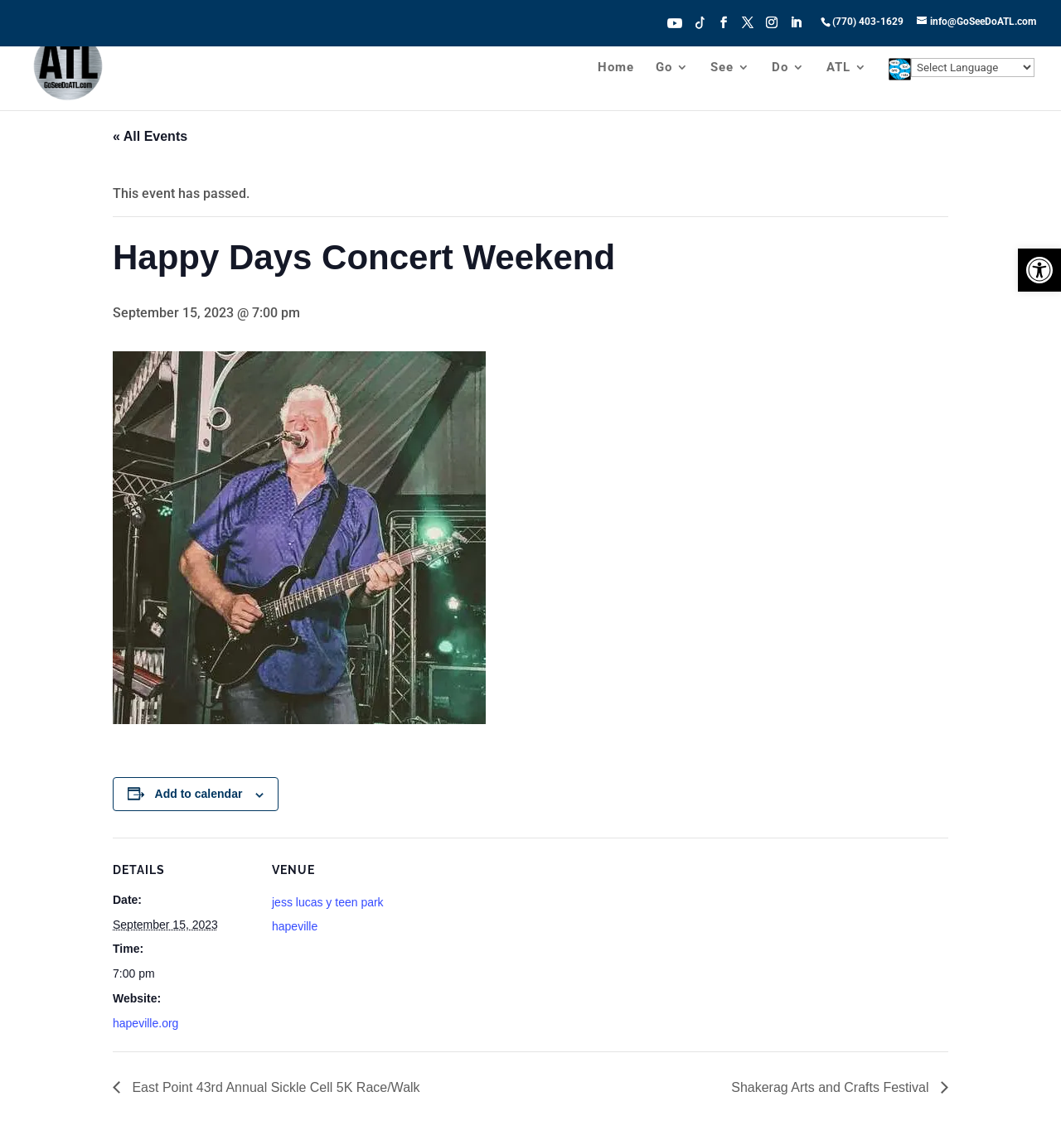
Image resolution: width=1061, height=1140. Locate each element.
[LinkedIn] (796, 27)
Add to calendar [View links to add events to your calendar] (199, 793)
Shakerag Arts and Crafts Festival (832, 1087)
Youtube (674, 21)
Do (780, 68)
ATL (838, 68)
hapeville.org (145, 1023)
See (722, 68)
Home (616, 68)
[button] (1039, 270)
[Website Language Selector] (972, 67)
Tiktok (700, 21)
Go (664, 68)
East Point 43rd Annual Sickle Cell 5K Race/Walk (274, 1087)
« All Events (150, 136)
